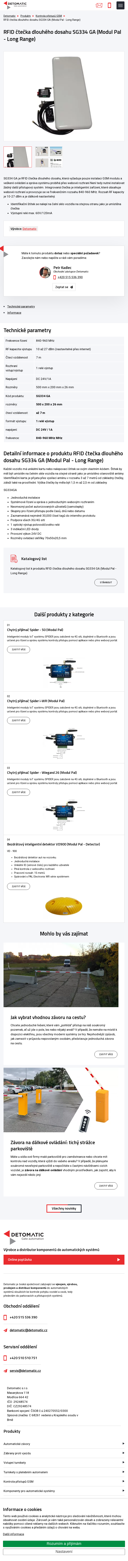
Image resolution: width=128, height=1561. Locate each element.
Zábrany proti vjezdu (17, 1453)
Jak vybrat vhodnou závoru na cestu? (48, 1017)
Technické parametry (21, 306)
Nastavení (64, 1551)
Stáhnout (106, 582)
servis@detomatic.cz (25, 1370)
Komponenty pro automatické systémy (29, 1491)
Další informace (13, 1534)
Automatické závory (17, 1444)
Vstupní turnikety (15, 1462)
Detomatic (10, 16)
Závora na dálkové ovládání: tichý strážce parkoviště (53, 1145)
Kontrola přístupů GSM (18, 1481)
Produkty (12, 1431)
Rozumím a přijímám (64, 1544)
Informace (14, 312)
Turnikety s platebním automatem (26, 1472)
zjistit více (106, 1054)
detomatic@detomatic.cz (28, 1330)
